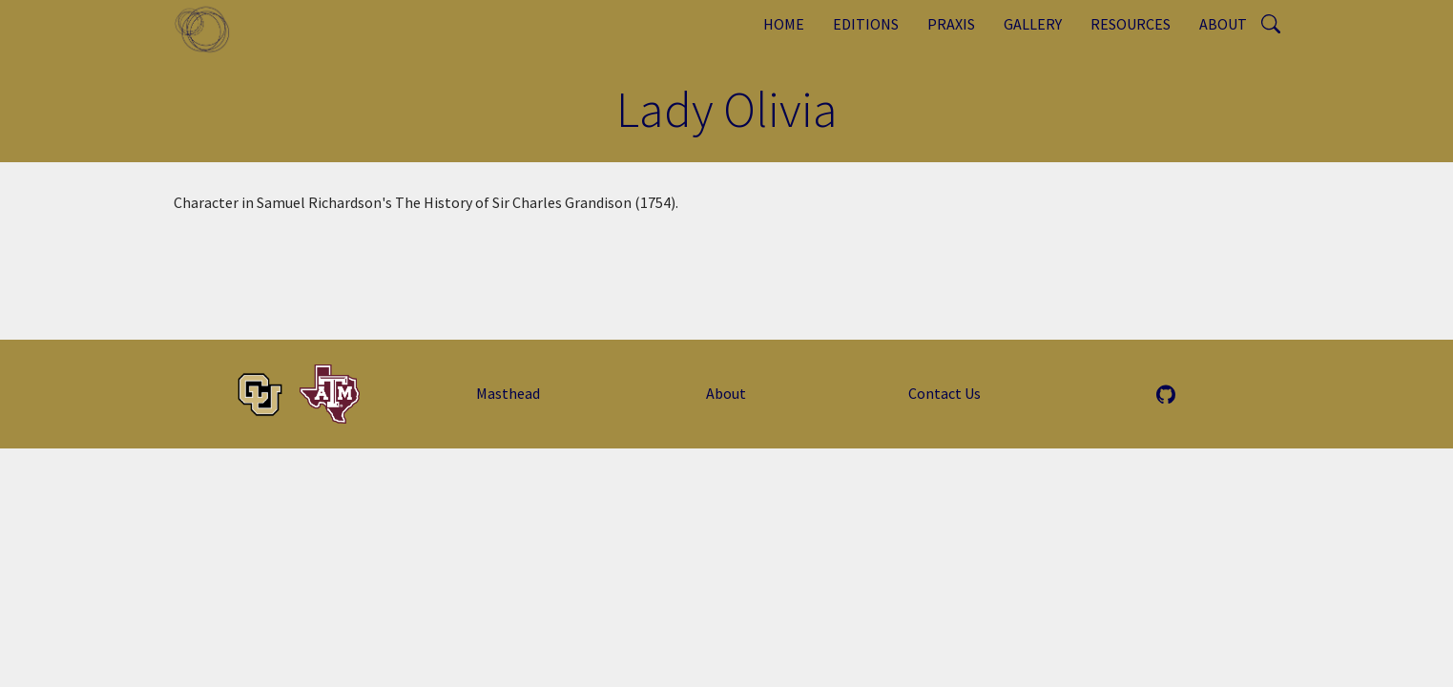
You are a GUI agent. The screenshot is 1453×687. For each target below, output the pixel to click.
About (1223, 23)
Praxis (951, 23)
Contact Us (944, 393)
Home (783, 23)
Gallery (1033, 23)
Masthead (508, 393)
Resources (1130, 23)
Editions (866, 23)
